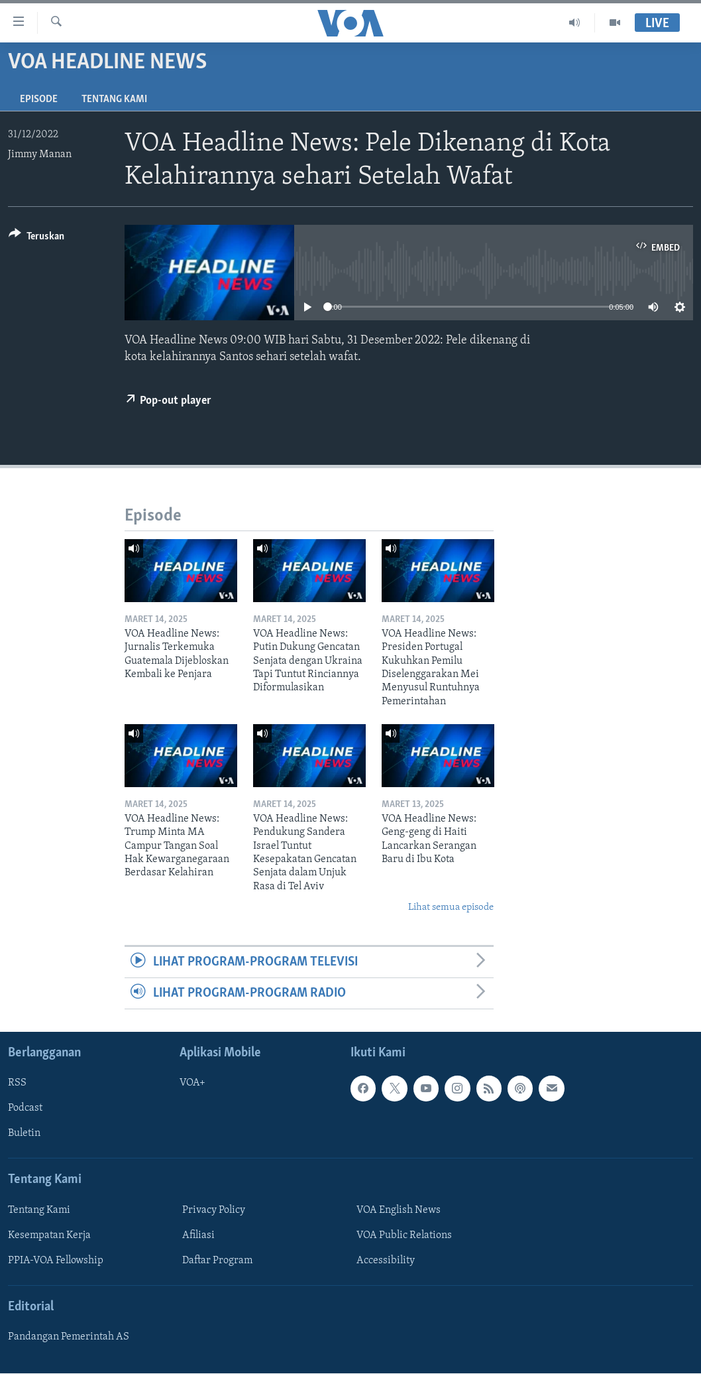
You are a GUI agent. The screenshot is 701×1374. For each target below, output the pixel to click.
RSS (17, 1083)
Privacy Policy (213, 1210)
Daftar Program (217, 1260)
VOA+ (192, 1083)
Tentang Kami (114, 99)
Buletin (24, 1134)
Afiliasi (198, 1235)
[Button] (36, 238)
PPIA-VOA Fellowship (55, 1260)
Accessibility (385, 1260)
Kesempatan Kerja (49, 1235)
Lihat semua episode (451, 907)
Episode (39, 99)
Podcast (25, 1108)
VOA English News (398, 1210)
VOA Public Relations (404, 1235)
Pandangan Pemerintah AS (68, 1337)
